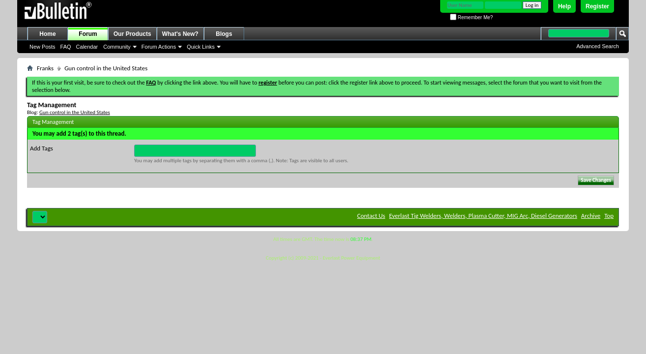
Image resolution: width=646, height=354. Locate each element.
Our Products (132, 33)
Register (597, 6)
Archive (590, 215)
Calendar (87, 47)
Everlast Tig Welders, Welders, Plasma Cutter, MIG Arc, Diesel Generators (483, 215)
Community (117, 47)
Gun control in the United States (74, 112)
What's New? (180, 33)
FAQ (65, 47)
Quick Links (201, 47)
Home (47, 33)
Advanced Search (597, 46)
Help (564, 6)
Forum (88, 33)
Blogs (224, 33)
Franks (45, 68)
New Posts (42, 47)
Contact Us (371, 215)
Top (609, 215)
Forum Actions (158, 47)
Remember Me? (471, 17)
